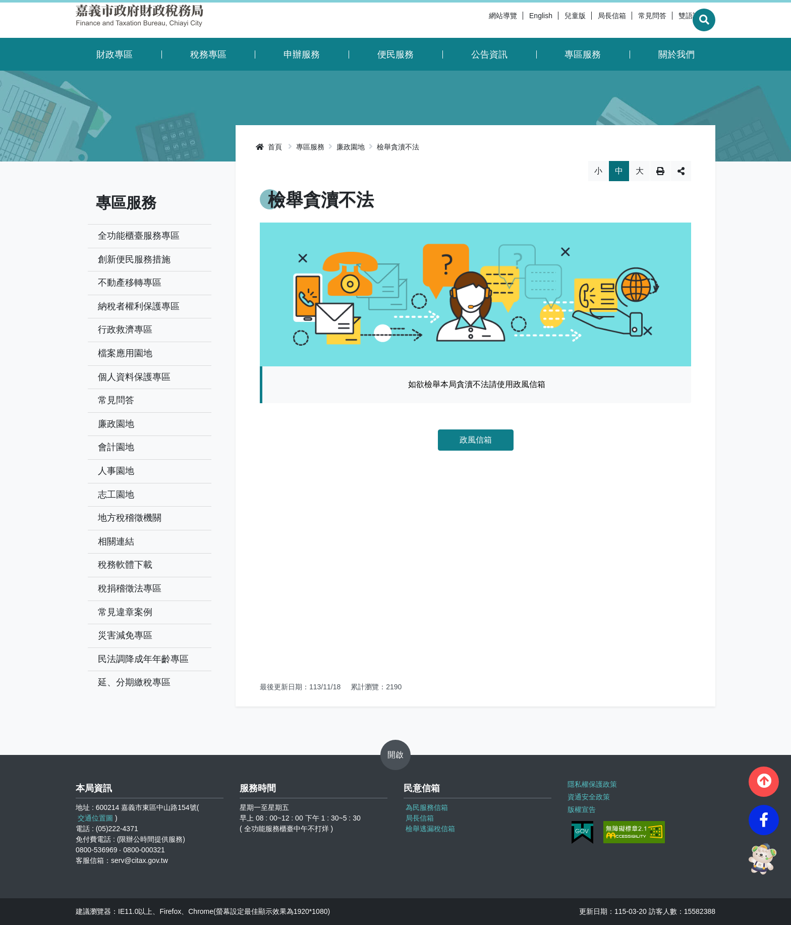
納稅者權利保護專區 (139, 306)
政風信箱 (476, 440)
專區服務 (582, 54)
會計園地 (116, 447)
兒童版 (552, 20)
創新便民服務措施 (134, 259)
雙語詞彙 (670, 20)
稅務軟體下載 (125, 565)
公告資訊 (489, 54)
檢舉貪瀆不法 (398, 147)
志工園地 (116, 494)
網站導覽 (480, 20)
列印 (660, 171)
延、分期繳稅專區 (134, 682)
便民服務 (395, 54)
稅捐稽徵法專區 (129, 588)
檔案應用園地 (125, 353)
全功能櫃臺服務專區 (139, 236)
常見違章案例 (125, 612)
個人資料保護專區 (134, 377)
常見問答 (629, 20)
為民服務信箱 (427, 807)
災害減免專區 (125, 635)
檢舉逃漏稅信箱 (430, 829)
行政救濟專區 (125, 329)
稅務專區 (208, 54)
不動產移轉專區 (129, 283)
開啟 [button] (395, 754)
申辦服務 (302, 54)
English (518, 20)
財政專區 (114, 54)
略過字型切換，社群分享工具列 (475, 160)
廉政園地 (116, 424)
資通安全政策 (589, 797)
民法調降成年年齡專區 (143, 659)
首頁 (269, 147)
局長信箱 (589, 20)
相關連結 (116, 541)
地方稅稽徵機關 (129, 518)
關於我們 (676, 54)
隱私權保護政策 (592, 784)
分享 (681, 171)
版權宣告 (582, 809)
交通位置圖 (95, 818)
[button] (764, 782)
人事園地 (116, 471)
